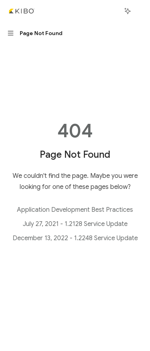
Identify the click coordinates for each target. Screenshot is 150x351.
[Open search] (113, 11)
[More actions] (140, 11)
